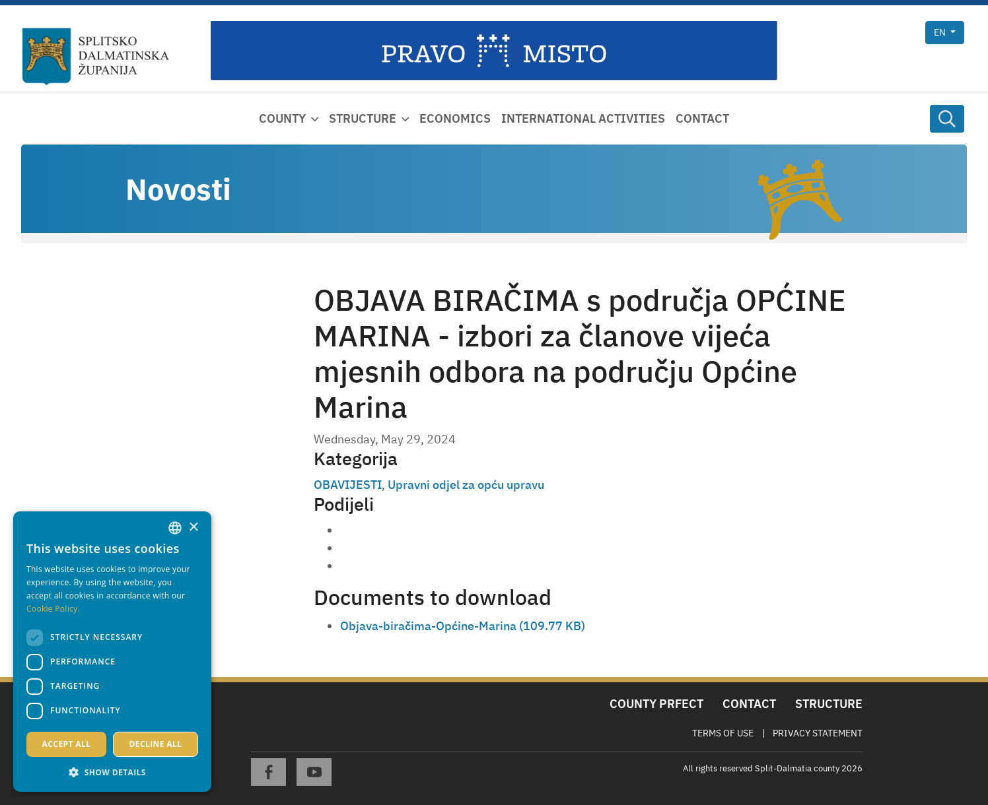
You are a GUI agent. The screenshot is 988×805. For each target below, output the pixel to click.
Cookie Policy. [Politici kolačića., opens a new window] (53, 608)
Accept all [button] (66, 744)
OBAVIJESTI (348, 484)
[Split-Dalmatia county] (95, 57)
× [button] (193, 527)
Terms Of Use (723, 733)
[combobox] (175, 527)
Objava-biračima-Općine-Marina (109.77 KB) (462, 625)
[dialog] (112, 651)
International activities (583, 118)
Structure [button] (362, 118)
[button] (112, 772)
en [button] (941, 32)
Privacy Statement (818, 733)
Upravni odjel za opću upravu (466, 484)
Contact (702, 118)
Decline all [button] (155, 744)
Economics (455, 118)
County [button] (282, 118)
